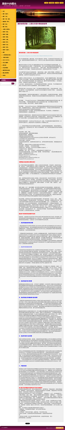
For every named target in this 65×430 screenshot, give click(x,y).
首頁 (18, 20)
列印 (62, 2)
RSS (57, 2)
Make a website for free (50, 427)
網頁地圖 (52, 2)
